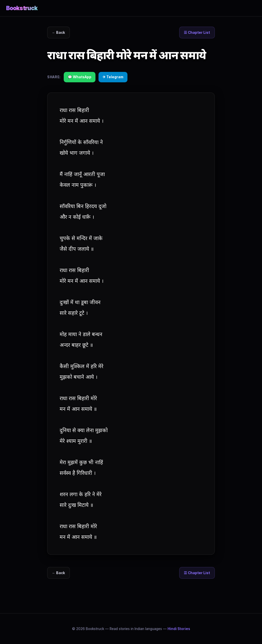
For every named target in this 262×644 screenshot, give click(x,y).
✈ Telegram (113, 77)
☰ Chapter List (197, 32)
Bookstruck (22, 8)
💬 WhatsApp (79, 77)
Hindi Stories (179, 629)
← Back (58, 32)
